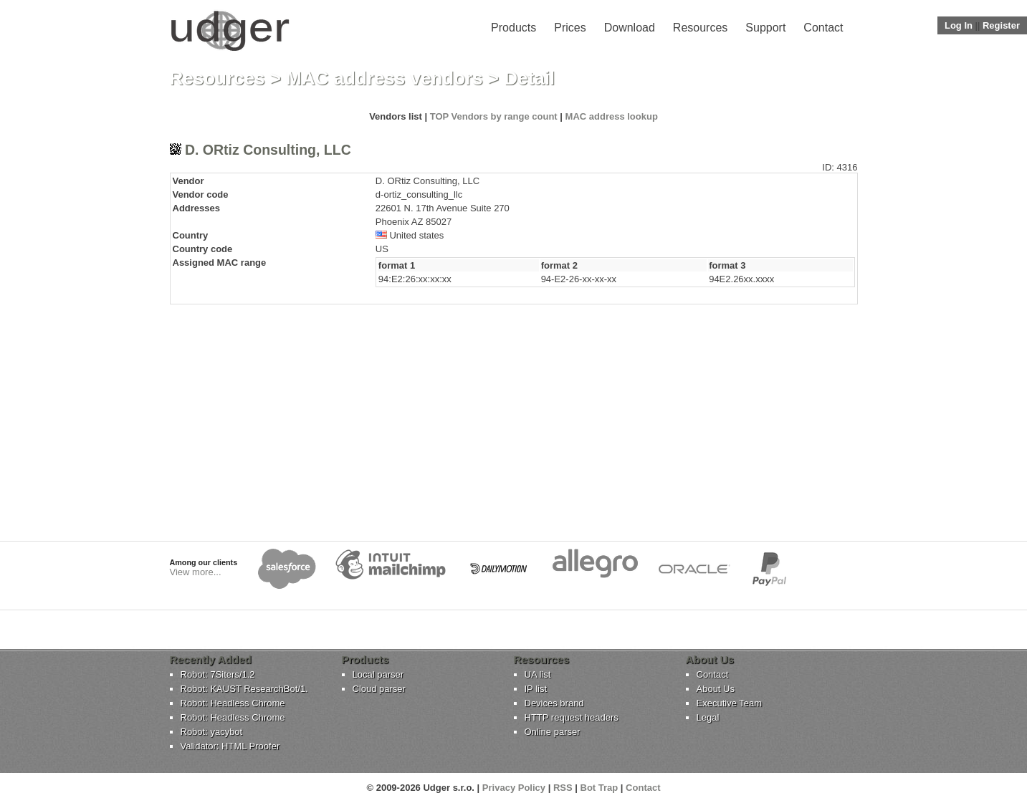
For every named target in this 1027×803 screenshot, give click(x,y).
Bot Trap (599, 787)
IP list (536, 688)
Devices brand (554, 703)
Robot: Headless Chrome (233, 703)
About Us (716, 688)
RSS (563, 787)
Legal (708, 717)
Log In (959, 25)
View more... (195, 572)
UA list (538, 674)
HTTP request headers (571, 717)
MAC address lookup (611, 116)
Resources (700, 27)
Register (1001, 25)
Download (629, 27)
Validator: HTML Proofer (230, 746)
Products (513, 27)
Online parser (553, 731)
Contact (823, 27)
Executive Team (730, 703)
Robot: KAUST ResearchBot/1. (244, 688)
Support (765, 27)
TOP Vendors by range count (494, 116)
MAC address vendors (384, 78)
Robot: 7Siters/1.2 (218, 674)
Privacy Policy (513, 787)
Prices (570, 27)
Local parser (378, 674)
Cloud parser (379, 688)
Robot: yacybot (212, 731)
